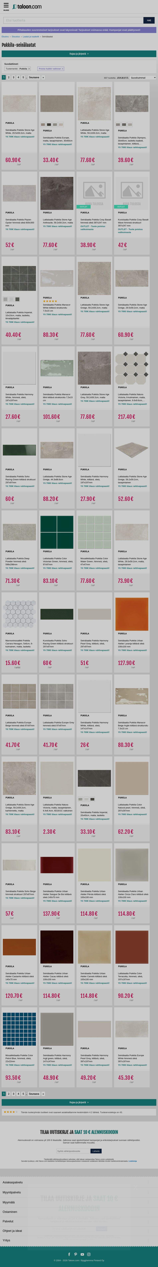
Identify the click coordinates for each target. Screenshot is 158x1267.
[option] (43, 124)
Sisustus (16, 36)
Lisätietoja (133, 1161)
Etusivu (5, 36)
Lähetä (96, 1151)
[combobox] (73, 20)
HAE (149, 20)
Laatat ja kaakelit (31, 36)
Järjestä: (123, 78)
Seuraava (34, 77)
